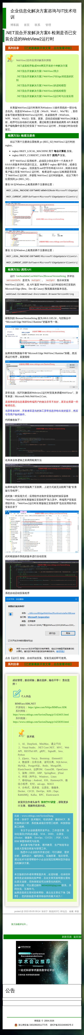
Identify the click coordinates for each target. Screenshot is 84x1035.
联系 (37, 24)
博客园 (14, 24)
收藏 (71, 911)
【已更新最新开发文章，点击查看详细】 (48, 48)
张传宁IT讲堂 (48, 802)
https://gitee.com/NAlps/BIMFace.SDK (47, 707)
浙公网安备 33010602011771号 (31, 1025)
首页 (27, 24)
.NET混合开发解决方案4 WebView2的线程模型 (41, 91)
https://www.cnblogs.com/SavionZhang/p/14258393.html (41, 722)
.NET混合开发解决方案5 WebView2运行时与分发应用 (45, 96)
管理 (48, 24)
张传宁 (44, 911)
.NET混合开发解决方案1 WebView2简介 (38, 71)
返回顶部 (78, 936)
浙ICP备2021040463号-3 (61, 1025)
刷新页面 (67, 936)
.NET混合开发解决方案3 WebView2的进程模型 (41, 85)
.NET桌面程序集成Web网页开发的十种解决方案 (42, 65)
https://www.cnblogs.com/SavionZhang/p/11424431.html (41, 714)
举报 (77, 911)
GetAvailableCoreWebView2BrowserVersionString (41, 276)
